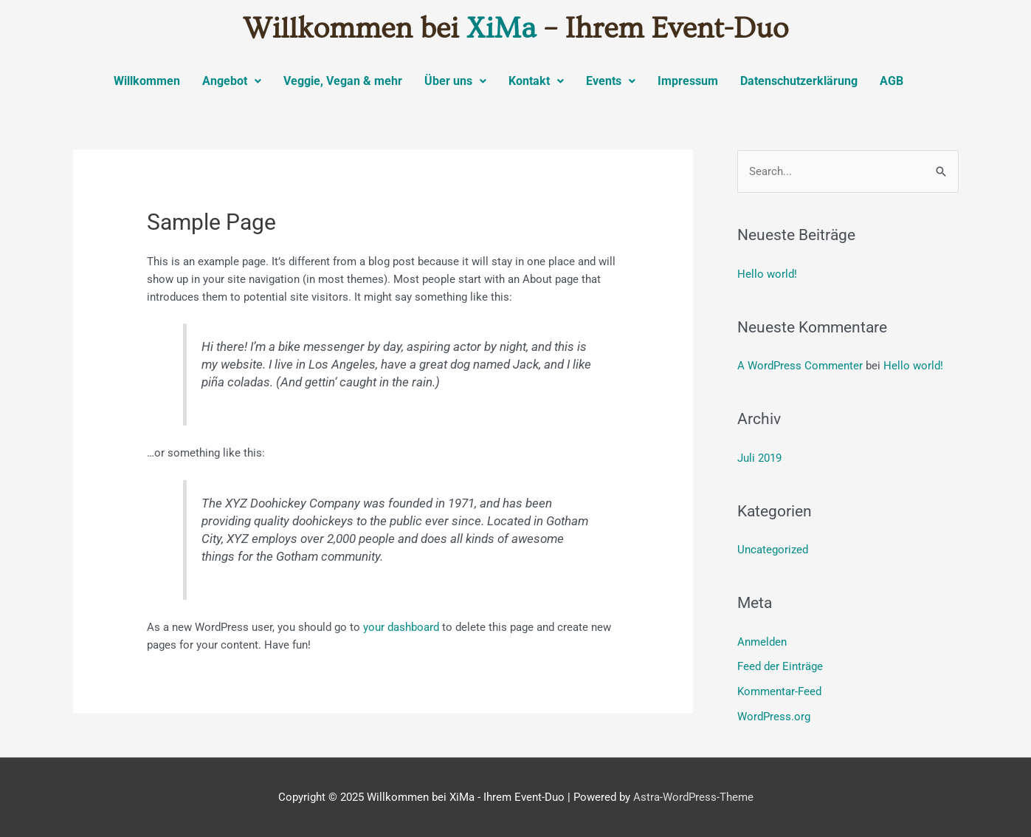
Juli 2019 (759, 458)
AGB (891, 81)
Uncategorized (772, 549)
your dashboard (401, 627)
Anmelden (762, 642)
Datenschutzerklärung (799, 81)
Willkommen (147, 81)
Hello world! (767, 274)
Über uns (455, 81)
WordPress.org (773, 716)
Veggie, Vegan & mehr (342, 81)
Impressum (688, 81)
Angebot (231, 81)
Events (610, 81)
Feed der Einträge (780, 666)
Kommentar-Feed (779, 691)
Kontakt (536, 81)
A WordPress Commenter (800, 365)
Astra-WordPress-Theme (693, 797)
